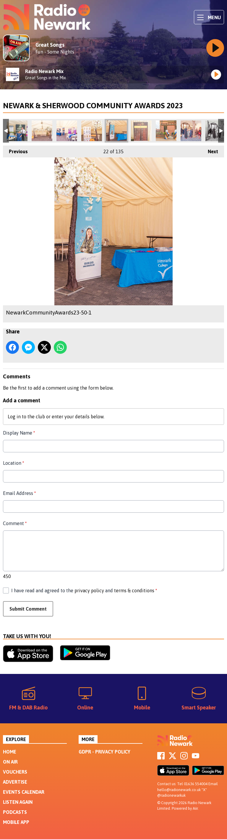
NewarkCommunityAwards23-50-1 (116, 130)
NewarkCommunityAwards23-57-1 (166, 130)
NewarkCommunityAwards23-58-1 (191, 130)
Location (13, 463)
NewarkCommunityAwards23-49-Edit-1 (91, 130)
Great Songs (49, 45)
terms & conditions (134, 590)
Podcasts (15, 812)
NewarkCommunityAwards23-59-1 (215, 130)
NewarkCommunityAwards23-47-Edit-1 (42, 130)
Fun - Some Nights (54, 51)
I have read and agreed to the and (84, 590)
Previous (15, 150)
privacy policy (89, 590)
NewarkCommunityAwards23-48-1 (66, 130)
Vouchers (15, 772)
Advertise (15, 782)
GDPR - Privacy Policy (104, 751)
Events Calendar (23, 792)
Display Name (19, 432)
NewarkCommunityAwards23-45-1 (17, 130)
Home (9, 751)
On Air (10, 761)
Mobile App (16, 822)
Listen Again (18, 802)
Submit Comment (28, 608)
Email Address (19, 493)
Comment (15, 523)
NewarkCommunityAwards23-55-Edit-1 (141, 130)
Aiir (195, 808)
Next (210, 150)
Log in (14, 416)
